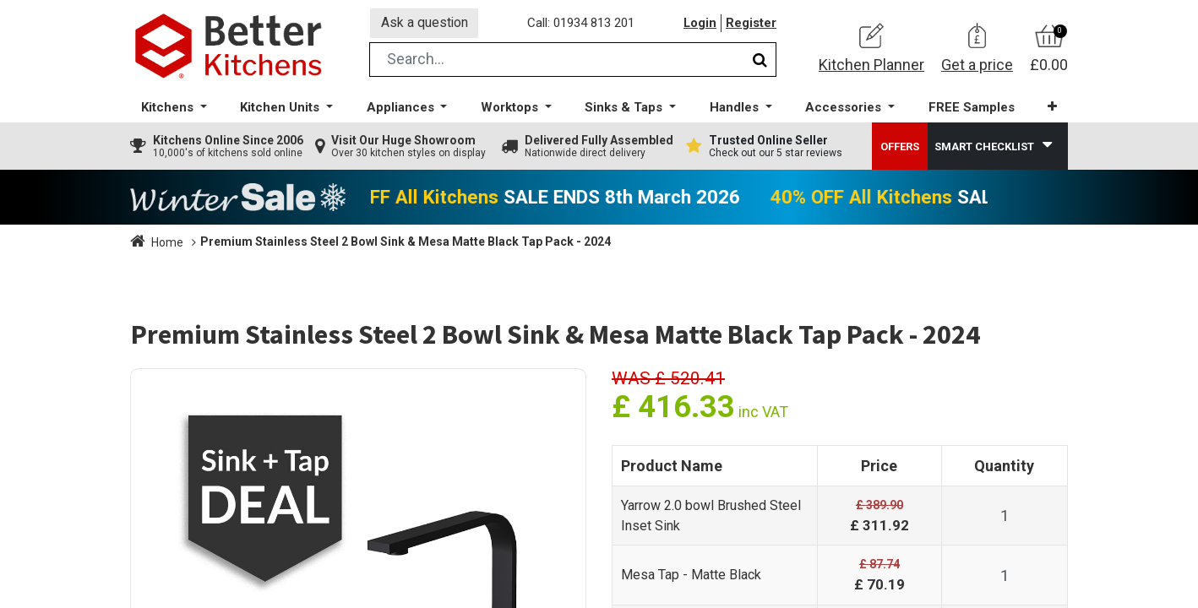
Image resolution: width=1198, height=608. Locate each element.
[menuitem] (970, 110)
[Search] (760, 62)
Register (751, 24)
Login (699, 24)
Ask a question (425, 24)
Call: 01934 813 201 (581, 24)
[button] (1050, 109)
